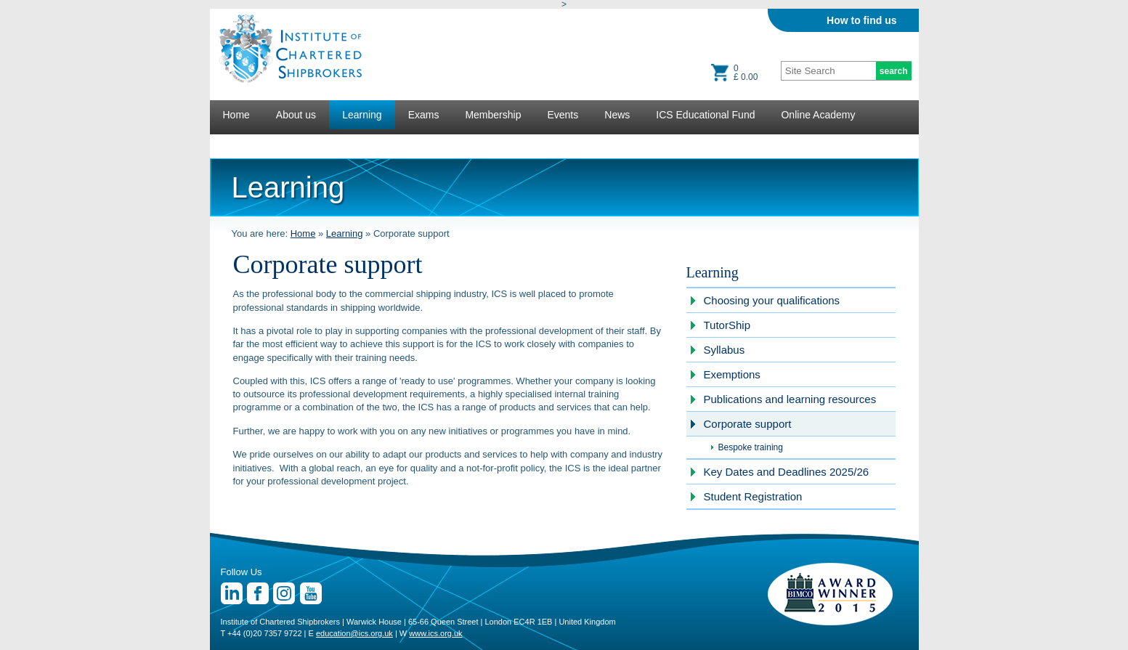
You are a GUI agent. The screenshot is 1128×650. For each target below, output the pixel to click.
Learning (362, 115)
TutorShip (727, 325)
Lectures (242, 144)
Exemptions (732, 374)
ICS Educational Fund (705, 115)
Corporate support (748, 424)
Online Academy (818, 115)
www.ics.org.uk (435, 633)
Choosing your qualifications (772, 300)
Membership (493, 115)
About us (296, 115)
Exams (423, 115)
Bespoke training (750, 447)
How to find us (861, 20)
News (617, 115)
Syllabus (724, 350)
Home (236, 115)
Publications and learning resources (790, 399)
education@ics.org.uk (354, 633)
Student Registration (753, 496)
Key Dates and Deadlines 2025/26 (786, 472)
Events (562, 115)
